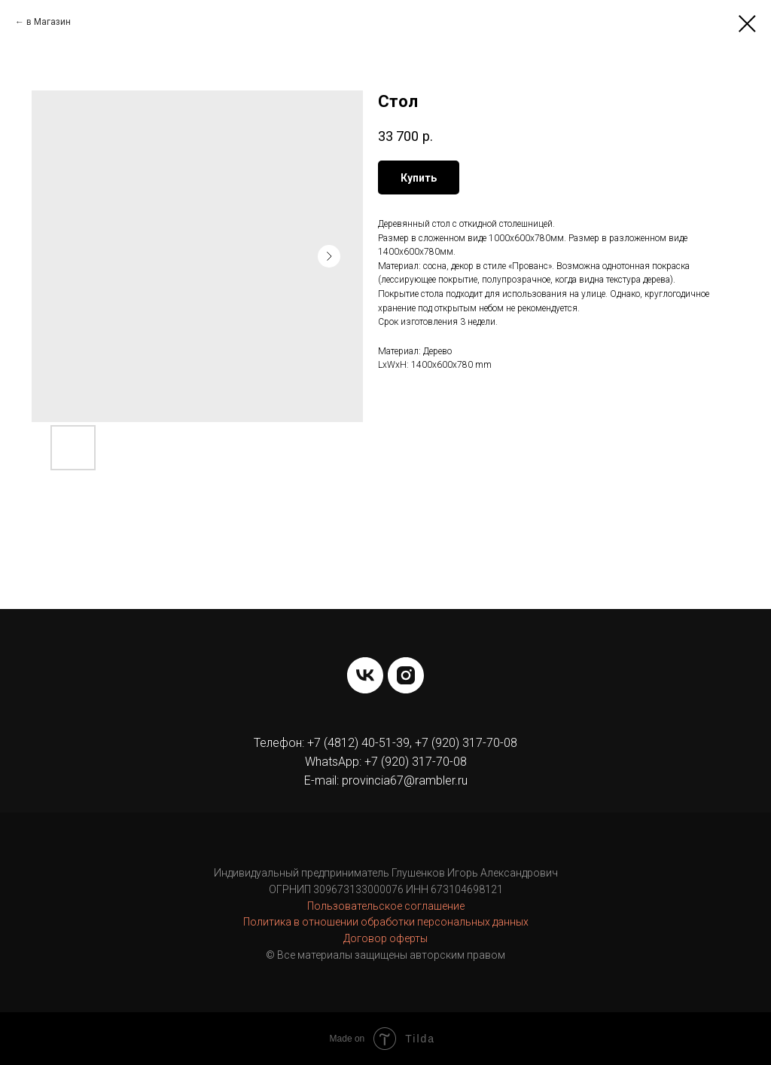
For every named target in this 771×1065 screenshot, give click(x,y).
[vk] (365, 675)
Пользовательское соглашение (386, 906)
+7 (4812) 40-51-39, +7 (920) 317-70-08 (412, 743)
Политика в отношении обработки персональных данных (386, 922)
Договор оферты (385, 938)
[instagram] (406, 675)
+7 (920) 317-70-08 (415, 761)
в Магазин (48, 22)
